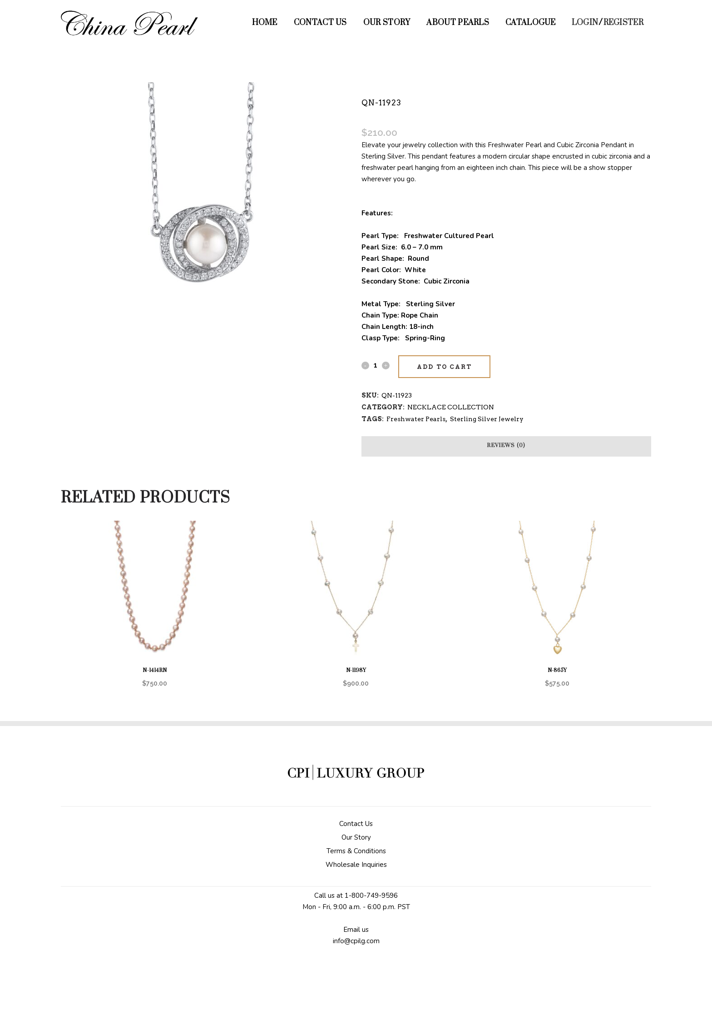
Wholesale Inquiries (356, 864)
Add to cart (444, 366)
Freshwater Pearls (415, 419)
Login (585, 23)
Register (623, 23)
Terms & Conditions (356, 851)
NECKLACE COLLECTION (450, 407)
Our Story (356, 837)
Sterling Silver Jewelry (487, 419)
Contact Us (356, 823)
